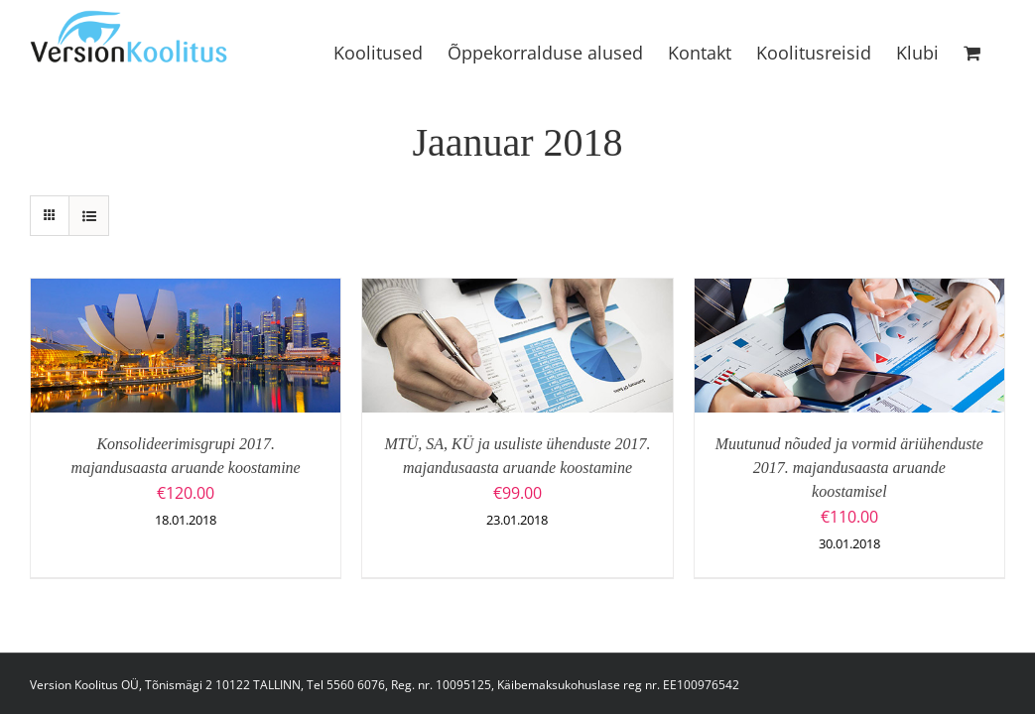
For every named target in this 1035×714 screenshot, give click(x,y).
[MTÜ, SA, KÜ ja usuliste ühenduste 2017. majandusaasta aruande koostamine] (517, 291)
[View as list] (88, 215)
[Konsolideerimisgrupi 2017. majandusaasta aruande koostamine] (185, 291)
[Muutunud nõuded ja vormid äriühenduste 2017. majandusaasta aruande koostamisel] (849, 291)
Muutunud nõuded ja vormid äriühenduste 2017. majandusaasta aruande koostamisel (849, 467)
